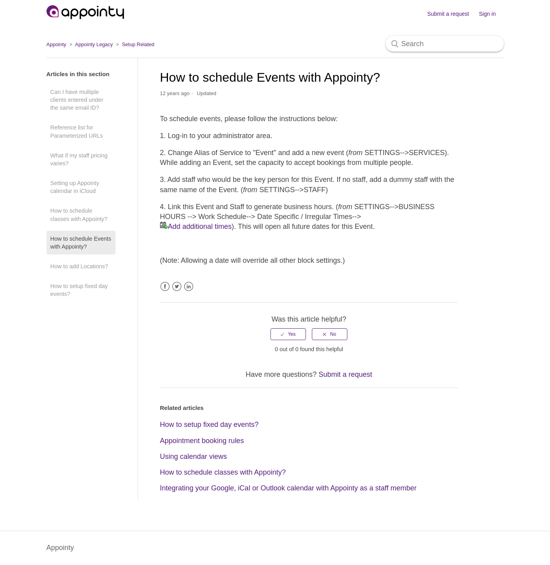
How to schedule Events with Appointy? (80, 243)
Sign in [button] (487, 14)
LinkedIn (189, 287)
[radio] (288, 334)
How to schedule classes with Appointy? (79, 215)
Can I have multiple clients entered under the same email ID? (76, 100)
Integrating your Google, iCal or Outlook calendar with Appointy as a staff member (288, 488)
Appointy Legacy (94, 44)
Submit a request (448, 14)
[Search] (445, 44)
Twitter (177, 287)
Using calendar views (193, 456)
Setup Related (138, 44)
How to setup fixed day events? (79, 290)
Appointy (57, 44)
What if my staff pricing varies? (79, 159)
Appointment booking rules (202, 441)
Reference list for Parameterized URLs (76, 131)
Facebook (165, 287)
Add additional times (200, 226)
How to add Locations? (79, 266)
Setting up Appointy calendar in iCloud (74, 187)
